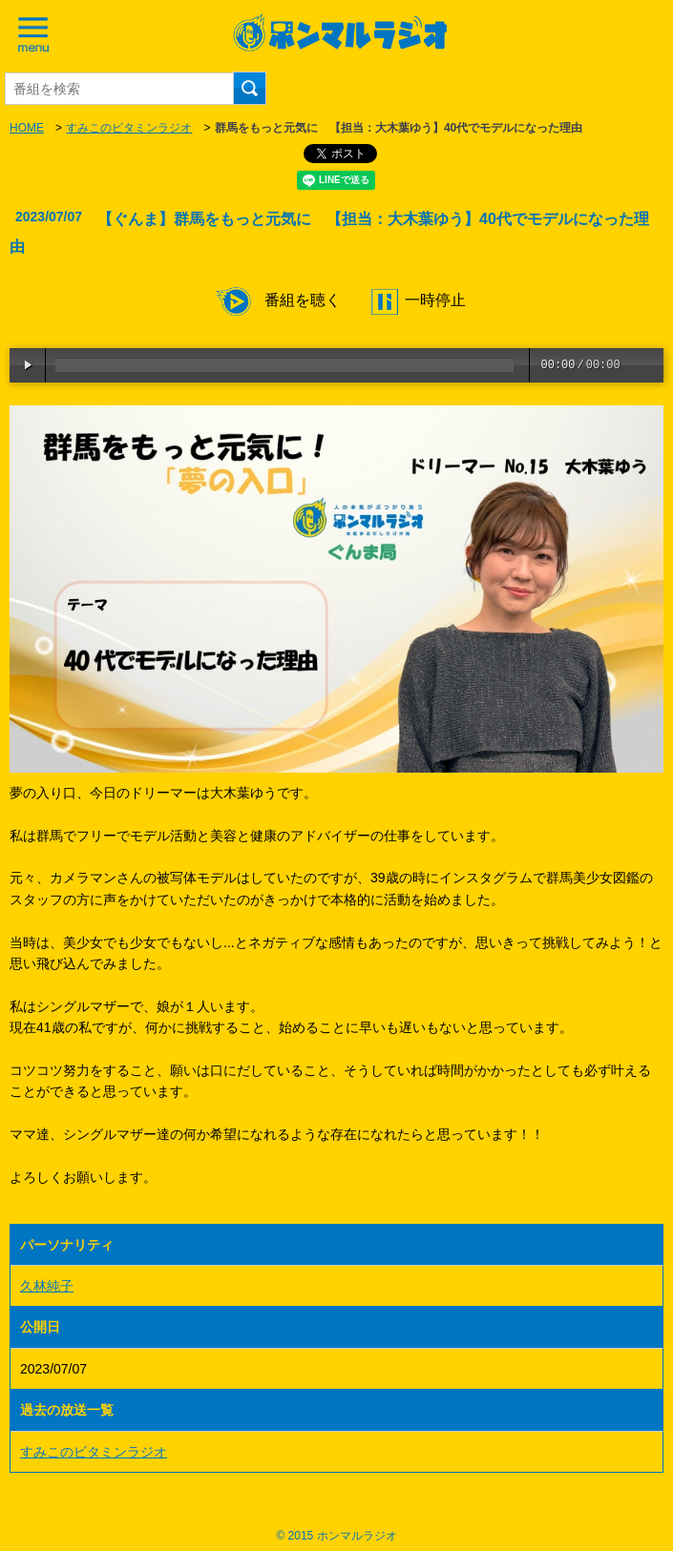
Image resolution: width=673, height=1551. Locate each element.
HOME (27, 127)
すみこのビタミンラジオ (129, 127)
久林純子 (47, 1285)
